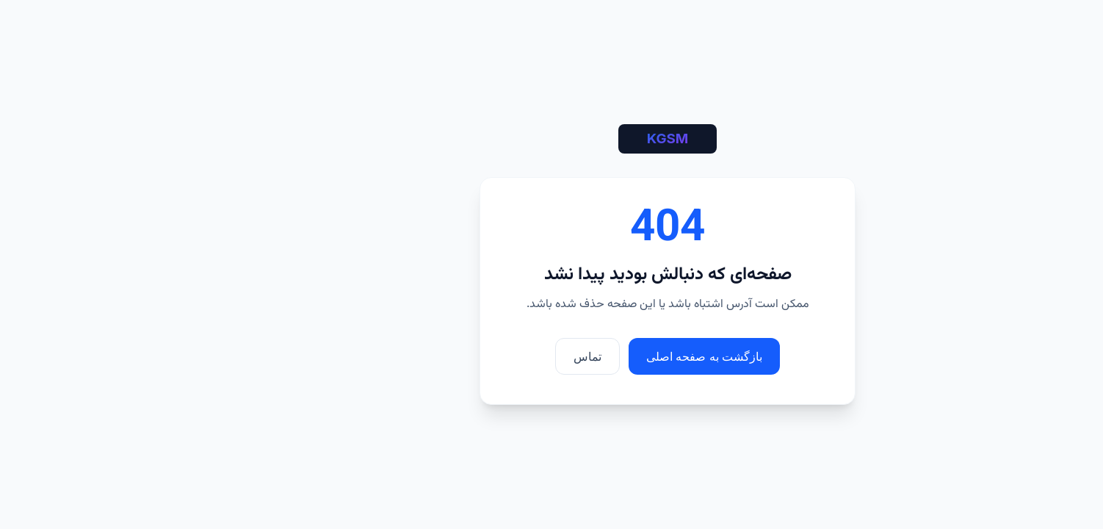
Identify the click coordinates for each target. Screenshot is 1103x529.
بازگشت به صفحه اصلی (587, 356)
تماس (471, 356)
